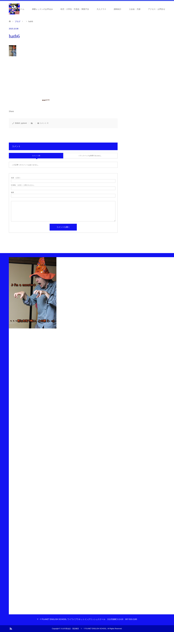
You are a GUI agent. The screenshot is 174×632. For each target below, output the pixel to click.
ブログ (17, 21)
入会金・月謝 (134, 9)
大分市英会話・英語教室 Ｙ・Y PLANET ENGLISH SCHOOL (84, 629)
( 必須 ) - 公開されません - (23, 185)
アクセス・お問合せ (156, 9)
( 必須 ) (15, 178)
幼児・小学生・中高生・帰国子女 (74, 9)
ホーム (21, 9)
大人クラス (101, 9)
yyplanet (24, 123)
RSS (10, 628)
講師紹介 (117, 9)
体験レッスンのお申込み (42, 9)
